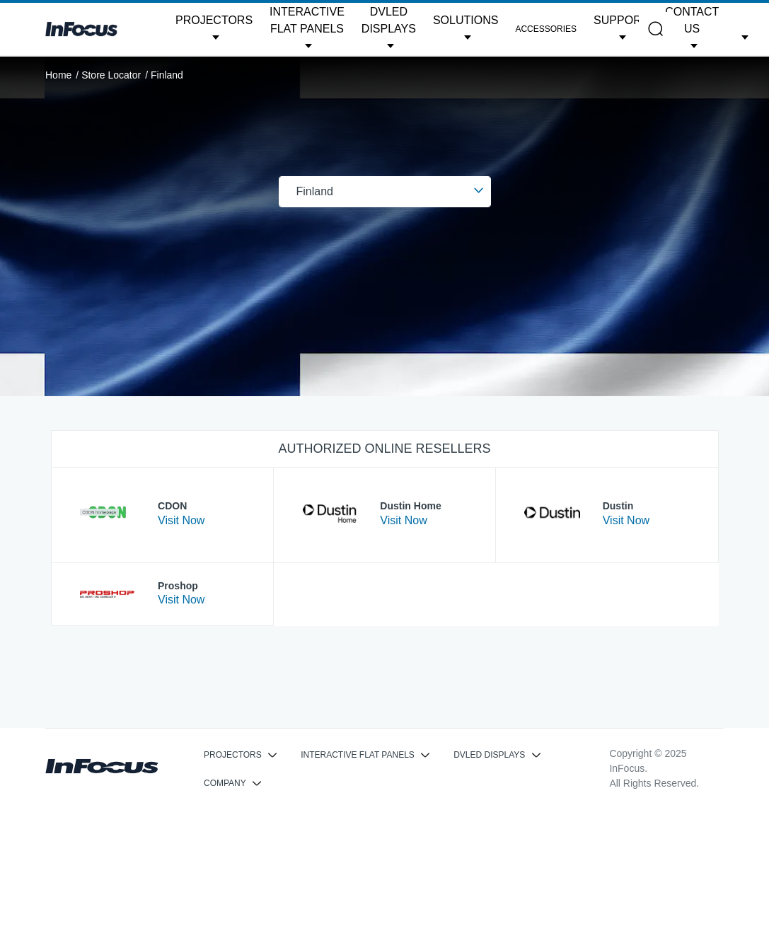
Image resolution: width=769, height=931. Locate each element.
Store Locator (111, 75)
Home (58, 75)
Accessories (546, 29)
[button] (214, 29)
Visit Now (181, 520)
